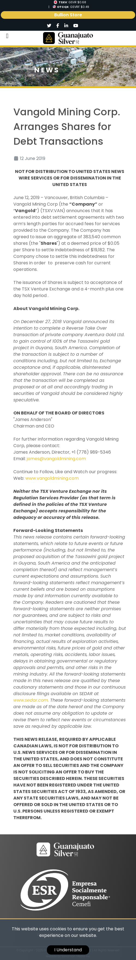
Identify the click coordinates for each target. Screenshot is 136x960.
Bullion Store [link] (68, 15)
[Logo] (68, 38)
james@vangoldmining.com (56, 459)
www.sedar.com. (31, 700)
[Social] (49, 25)
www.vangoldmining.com (52, 478)
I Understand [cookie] (68, 950)
